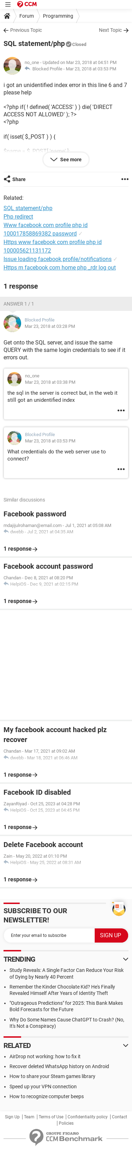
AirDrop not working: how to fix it (45, 1056)
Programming (58, 16)
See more (70, 159)
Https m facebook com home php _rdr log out (60, 267)
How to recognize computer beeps (47, 1096)
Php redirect (18, 216)
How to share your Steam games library (52, 1076)
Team (29, 1116)
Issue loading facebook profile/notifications (58, 259)
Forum (26, 16)
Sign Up (12, 1116)
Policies (66, 1123)
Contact (119, 1116)
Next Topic (110, 30)
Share (19, 179)
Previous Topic (26, 30)
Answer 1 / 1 (19, 304)
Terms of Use (51, 1116)
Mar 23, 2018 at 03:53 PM (91, 68)
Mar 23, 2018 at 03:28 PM (50, 326)
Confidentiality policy (88, 1116)
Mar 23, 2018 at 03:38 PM (50, 382)
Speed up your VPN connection (43, 1086)
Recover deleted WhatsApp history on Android (59, 1066)
